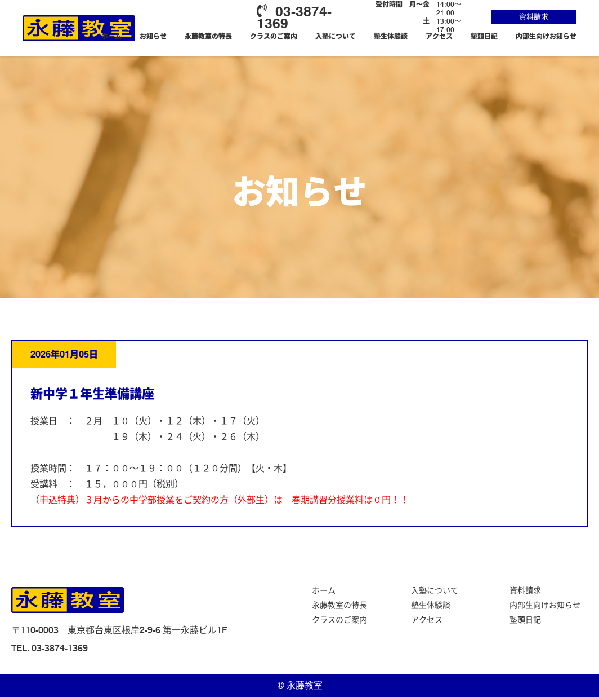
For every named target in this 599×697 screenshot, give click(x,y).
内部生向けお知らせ (546, 36)
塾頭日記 (484, 36)
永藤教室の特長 (208, 36)
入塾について (335, 36)
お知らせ (153, 36)
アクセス (439, 36)
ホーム (111, 36)
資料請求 (533, 16)
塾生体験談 (391, 36)
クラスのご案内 (273, 36)
